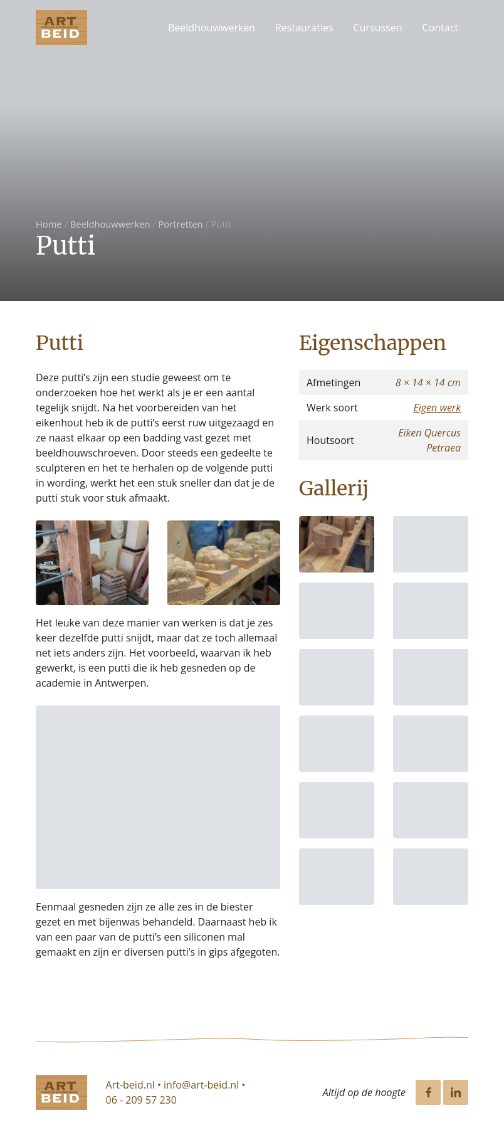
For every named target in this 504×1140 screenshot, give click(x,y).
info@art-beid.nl (201, 1085)
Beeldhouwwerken (211, 27)
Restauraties (304, 27)
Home (49, 224)
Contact (440, 27)
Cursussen (378, 27)
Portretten (181, 224)
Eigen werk (437, 407)
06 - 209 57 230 (141, 1100)
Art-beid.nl (130, 1085)
